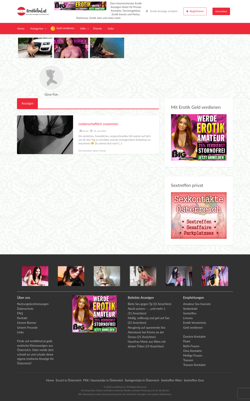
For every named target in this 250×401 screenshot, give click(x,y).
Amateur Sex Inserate (197, 304)
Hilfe (83, 28)
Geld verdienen (62, 28)
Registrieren (195, 11)
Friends (97, 28)
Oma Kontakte (192, 351)
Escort (86, 131)
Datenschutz (25, 308)
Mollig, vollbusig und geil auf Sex (149, 318)
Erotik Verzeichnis (194, 322)
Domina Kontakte (194, 336)
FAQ (20, 313)
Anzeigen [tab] (28, 103)
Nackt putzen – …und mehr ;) (146, 308)
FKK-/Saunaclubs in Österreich (103, 380)
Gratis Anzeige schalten (162, 11)
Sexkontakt (190, 308)
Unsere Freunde (27, 327)
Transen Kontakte (194, 365)
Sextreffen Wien (171, 380)
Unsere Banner (26, 322)
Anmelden (221, 11)
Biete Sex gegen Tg (140, 304)
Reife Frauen (191, 346)
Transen (188, 360)
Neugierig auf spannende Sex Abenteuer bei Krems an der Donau (146, 332)
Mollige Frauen (192, 355)
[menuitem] (162, 11)
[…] (120, 143)
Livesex (188, 318)
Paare (186, 341)
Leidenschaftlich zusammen (98, 124)
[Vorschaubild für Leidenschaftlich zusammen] (45, 134)
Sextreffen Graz (194, 380)
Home (20, 28)
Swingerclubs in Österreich (142, 380)
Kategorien (36, 28)
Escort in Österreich (68, 380)
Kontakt (22, 318)
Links (111, 28)
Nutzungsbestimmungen (33, 304)
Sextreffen (190, 313)
